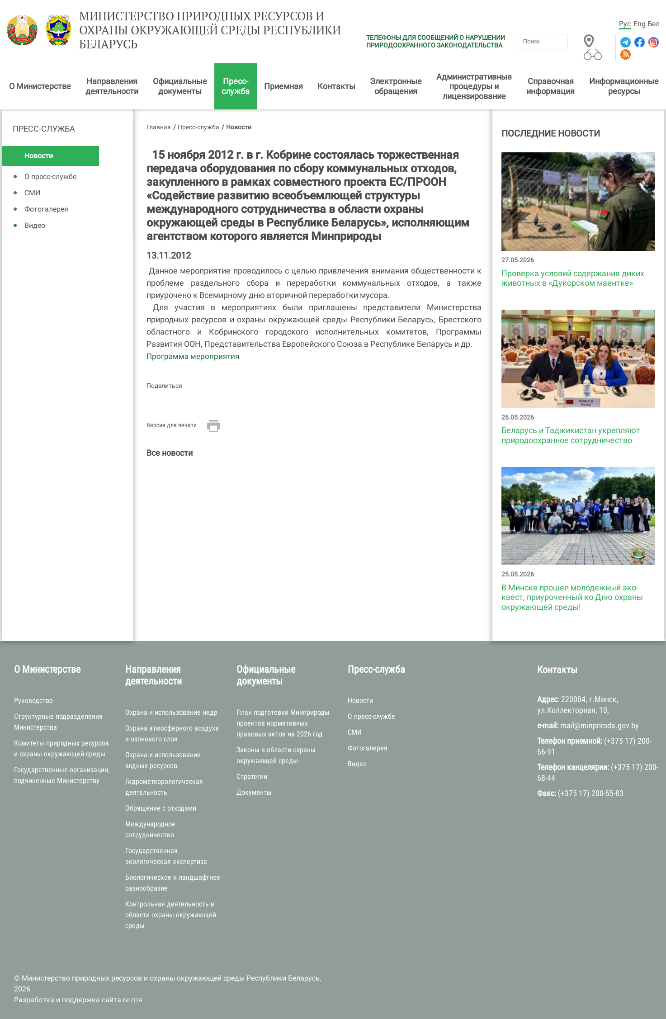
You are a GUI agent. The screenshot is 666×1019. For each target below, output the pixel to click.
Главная (158, 127)
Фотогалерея (46, 209)
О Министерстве (40, 86)
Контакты (336, 86)
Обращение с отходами (160, 808)
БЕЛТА (132, 1000)
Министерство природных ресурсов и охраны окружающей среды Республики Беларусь (210, 30)
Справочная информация (550, 86)
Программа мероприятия (192, 356)
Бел (653, 23)
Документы (254, 792)
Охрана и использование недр (171, 712)
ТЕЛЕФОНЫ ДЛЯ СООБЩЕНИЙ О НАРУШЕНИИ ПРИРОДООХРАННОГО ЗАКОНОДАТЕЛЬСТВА (435, 41)
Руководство (33, 700)
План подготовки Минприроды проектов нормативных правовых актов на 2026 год (283, 723)
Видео (34, 225)
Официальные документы (180, 86)
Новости (38, 155)
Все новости (169, 453)
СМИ (32, 193)
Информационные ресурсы (624, 86)
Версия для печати (171, 425)
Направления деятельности (111, 86)
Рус (625, 23)
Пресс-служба (236, 86)
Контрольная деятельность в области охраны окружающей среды (170, 915)
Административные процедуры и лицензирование (474, 86)
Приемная (283, 86)
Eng (639, 23)
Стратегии (251, 776)
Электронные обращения (396, 86)
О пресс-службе (50, 176)
